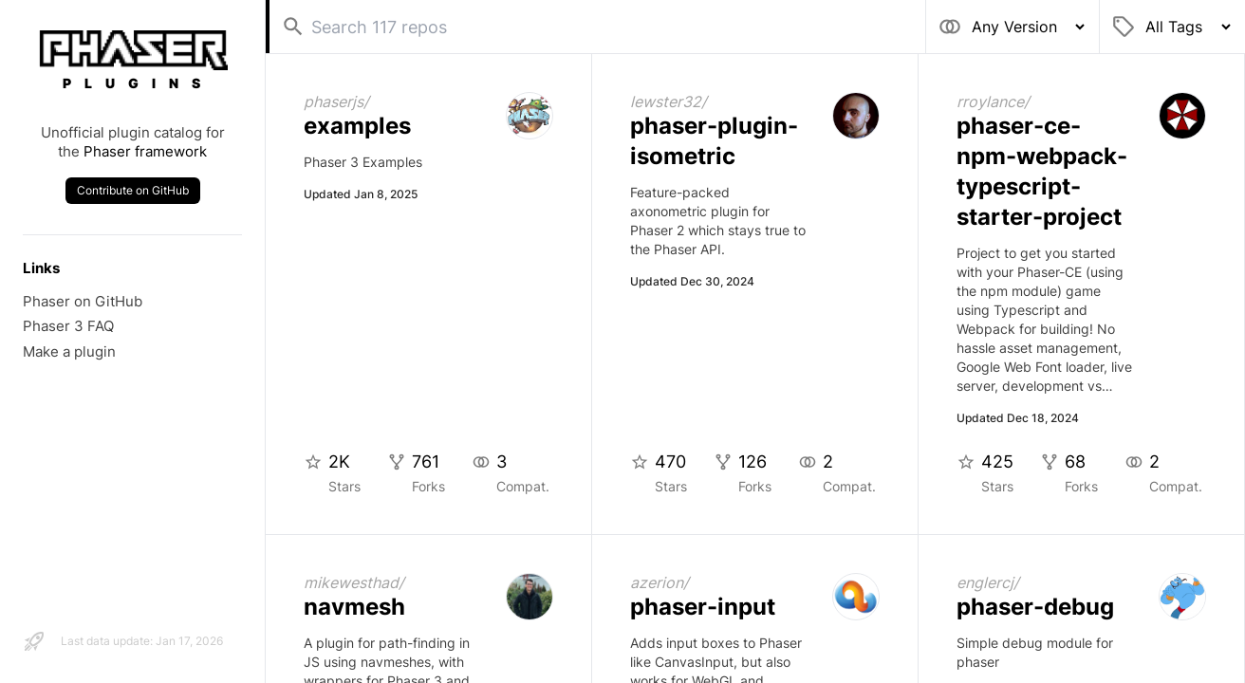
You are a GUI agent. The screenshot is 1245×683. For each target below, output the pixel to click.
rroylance (990, 101)
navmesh (354, 606)
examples (357, 125)
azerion (656, 582)
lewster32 (665, 101)
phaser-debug (1035, 606)
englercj (985, 582)
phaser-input (702, 606)
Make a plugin (69, 351)
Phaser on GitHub (82, 301)
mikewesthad (351, 582)
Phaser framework (145, 151)
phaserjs (333, 101)
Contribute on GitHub (133, 190)
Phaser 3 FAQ (68, 326)
